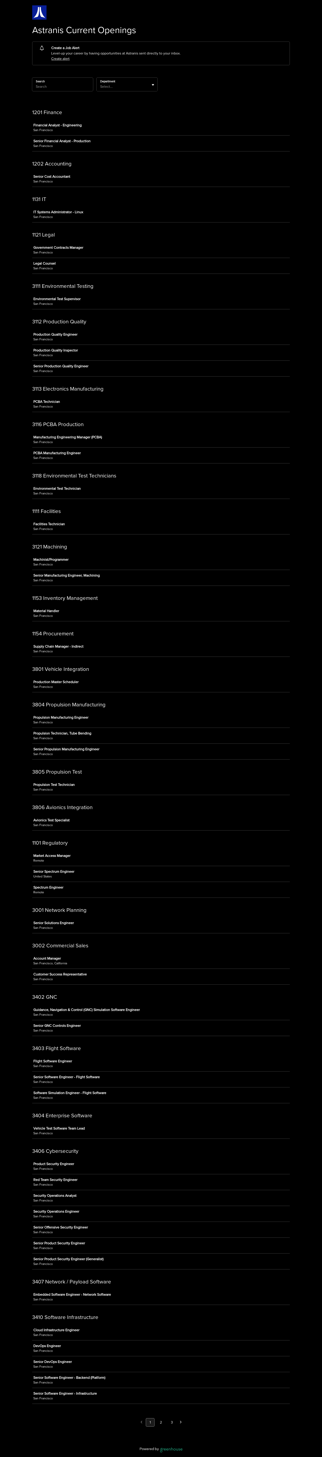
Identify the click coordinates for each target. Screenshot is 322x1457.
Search (40, 81)
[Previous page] (141, 1422)
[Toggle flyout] (153, 85)
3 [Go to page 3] (172, 1422)
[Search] (62, 87)
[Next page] (181, 1422)
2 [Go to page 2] (161, 1422)
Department (107, 81)
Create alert (60, 59)
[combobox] (100, 86)
